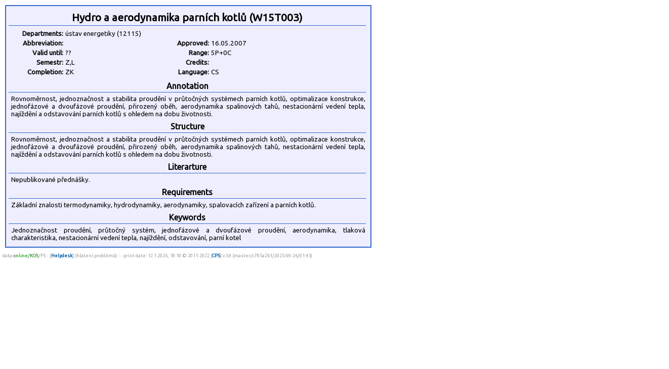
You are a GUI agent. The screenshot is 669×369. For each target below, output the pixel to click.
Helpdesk (61, 255)
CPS (216, 255)
